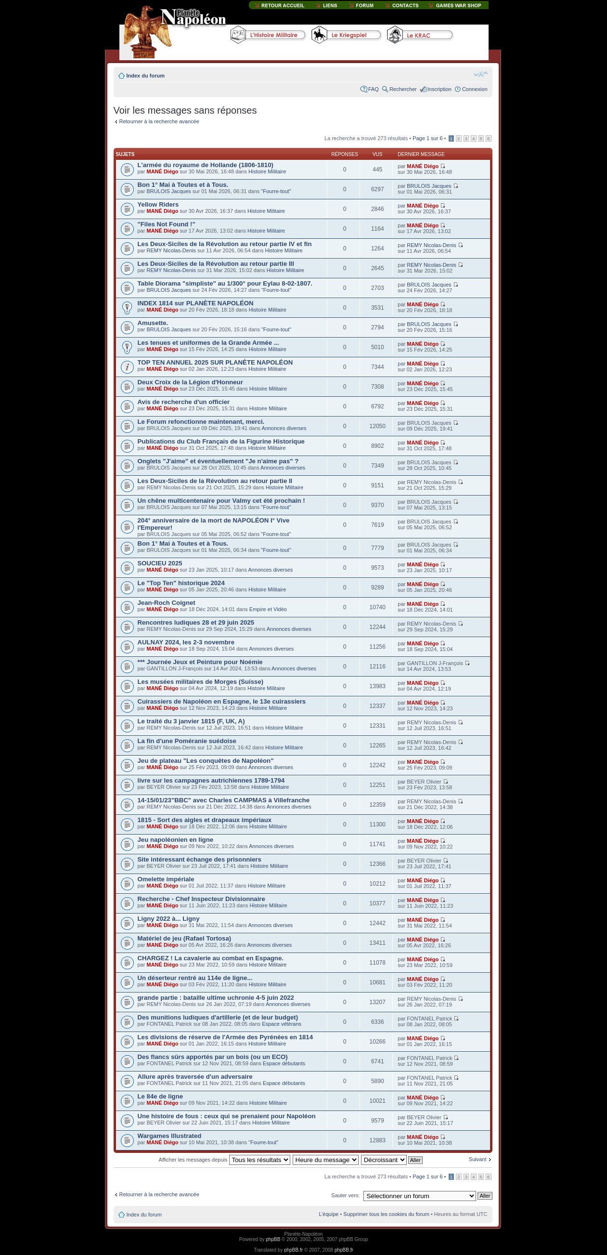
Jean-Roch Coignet (166, 602)
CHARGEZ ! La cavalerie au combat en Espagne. (211, 958)
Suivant (478, 1159)
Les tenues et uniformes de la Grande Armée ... (208, 342)
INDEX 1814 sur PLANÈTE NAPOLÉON (196, 303)
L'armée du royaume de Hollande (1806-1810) (205, 165)
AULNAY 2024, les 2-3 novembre (186, 642)
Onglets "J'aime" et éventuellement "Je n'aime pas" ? (218, 461)
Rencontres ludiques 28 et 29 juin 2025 (196, 622)
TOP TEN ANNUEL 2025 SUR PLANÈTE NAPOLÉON (215, 362)
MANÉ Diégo (162, 171)
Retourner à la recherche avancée (159, 121)
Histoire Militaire (267, 171)
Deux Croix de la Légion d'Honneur (190, 382)
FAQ (373, 89)
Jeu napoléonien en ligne (176, 839)
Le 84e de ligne (160, 1096)
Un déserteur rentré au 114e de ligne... (195, 977)
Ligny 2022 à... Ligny (169, 918)
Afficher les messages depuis (224, 1160)
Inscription (439, 89)
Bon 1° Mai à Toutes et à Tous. (183, 184)
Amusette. (153, 323)
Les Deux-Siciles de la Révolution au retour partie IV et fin (225, 244)
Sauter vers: (345, 1195)
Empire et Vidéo (268, 609)
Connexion (475, 89)
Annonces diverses (284, 428)
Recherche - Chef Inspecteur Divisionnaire (201, 898)
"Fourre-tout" (276, 191)
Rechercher (403, 89)
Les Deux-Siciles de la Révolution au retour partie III (216, 263)
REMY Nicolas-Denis (171, 250)
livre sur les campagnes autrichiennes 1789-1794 (211, 780)
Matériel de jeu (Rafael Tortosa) (185, 938)
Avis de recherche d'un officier (184, 401)
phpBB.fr (293, 1250)
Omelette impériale (166, 879)
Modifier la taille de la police (481, 73)
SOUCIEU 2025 (160, 563)
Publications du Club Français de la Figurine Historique (221, 441)
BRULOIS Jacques (168, 191)
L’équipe (328, 1214)
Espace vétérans (281, 1024)
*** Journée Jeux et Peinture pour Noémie (200, 662)
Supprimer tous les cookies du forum (386, 1214)
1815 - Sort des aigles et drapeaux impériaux (205, 820)
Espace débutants (284, 1063)
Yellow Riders (158, 204)
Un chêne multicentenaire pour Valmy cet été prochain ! (221, 500)
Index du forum (146, 75)
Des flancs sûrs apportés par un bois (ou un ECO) (213, 1056)
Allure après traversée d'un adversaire (195, 1076)
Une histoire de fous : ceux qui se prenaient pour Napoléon (227, 1116)
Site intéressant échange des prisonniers (199, 859)
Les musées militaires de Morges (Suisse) (201, 681)
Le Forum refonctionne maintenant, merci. (201, 421)
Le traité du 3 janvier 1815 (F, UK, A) (191, 721)
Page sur (427, 138)
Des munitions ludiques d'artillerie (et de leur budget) (218, 1017)
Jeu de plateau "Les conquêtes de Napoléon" (206, 760)
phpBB (273, 1239)
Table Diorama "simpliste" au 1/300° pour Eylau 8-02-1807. (225, 283)
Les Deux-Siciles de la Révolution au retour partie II (215, 480)
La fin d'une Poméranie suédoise (187, 741)
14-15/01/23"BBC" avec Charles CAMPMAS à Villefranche (224, 800)
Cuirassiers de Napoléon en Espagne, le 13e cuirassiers (222, 701)
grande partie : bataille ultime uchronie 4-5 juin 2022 (216, 997)
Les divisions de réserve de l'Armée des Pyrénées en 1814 (225, 1037)
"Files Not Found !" (166, 224)
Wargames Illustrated (170, 1135)
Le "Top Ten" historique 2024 (181, 583)
